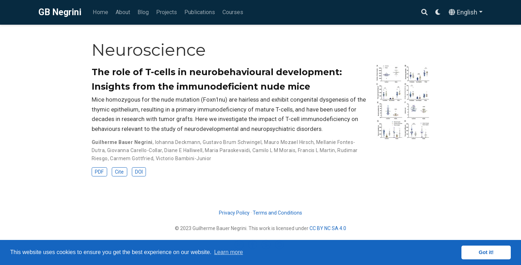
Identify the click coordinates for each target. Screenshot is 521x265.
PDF (99, 172)
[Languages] (466, 12)
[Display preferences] (438, 12)
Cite (119, 172)
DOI (139, 172)
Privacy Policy (234, 213)
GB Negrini (59, 12)
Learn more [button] (228, 252)
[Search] (424, 12)
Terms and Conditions (277, 213)
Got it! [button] (486, 252)
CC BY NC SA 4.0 (327, 228)
